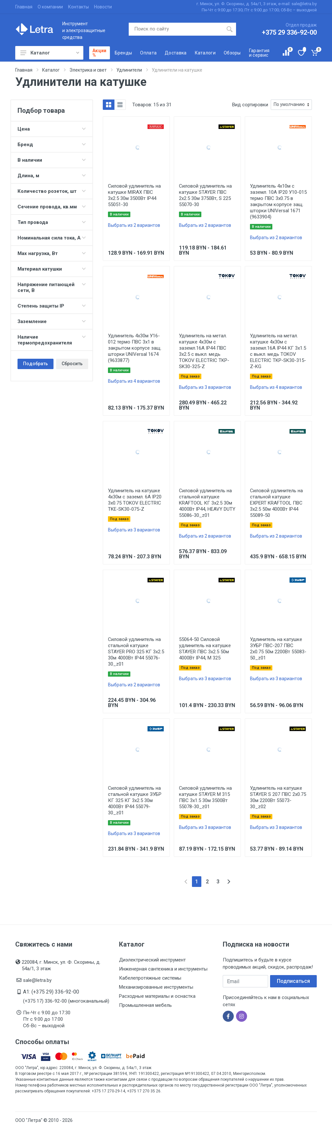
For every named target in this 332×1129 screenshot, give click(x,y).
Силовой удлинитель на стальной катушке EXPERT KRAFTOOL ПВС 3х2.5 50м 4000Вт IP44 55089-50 (276, 503)
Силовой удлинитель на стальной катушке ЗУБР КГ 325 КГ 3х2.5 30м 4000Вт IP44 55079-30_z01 (134, 800)
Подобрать (35, 363)
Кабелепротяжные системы (150, 978)
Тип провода (52, 222)
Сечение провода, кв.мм (52, 207)
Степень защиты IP (52, 306)
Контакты (78, 7)
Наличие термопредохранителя (52, 340)
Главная (23, 7)
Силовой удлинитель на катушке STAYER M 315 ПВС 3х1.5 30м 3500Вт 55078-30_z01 (205, 797)
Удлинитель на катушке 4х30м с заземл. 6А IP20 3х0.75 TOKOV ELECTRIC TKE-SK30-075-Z (134, 500)
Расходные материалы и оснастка (157, 996)
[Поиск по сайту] (176, 29)
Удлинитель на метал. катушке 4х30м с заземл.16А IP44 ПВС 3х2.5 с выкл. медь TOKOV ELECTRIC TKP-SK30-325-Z (204, 351)
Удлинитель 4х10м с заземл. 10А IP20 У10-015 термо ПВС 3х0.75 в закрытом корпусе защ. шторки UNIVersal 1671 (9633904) (278, 201)
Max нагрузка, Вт (52, 253)
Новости (103, 7)
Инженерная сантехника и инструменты (163, 969)
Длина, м (52, 176)
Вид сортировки (250, 105)
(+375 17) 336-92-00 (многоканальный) (66, 1001)
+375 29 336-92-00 (289, 32)
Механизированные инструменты (156, 987)
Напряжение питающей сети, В (52, 287)
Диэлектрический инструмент (152, 960)
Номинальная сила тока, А (52, 238)
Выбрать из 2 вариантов (134, 225)
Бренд (52, 144)
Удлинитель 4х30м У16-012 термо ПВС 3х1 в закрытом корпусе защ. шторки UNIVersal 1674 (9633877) (134, 348)
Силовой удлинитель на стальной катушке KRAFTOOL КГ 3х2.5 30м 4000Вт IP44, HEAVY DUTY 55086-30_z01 (207, 503)
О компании (50, 7)
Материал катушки (52, 269)
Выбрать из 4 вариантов (134, 381)
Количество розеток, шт (52, 191)
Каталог (49, 53)
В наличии (52, 160)
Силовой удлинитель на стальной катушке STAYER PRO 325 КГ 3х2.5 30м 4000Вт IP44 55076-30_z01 (136, 651)
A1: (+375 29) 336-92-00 (51, 992)
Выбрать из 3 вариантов (205, 387)
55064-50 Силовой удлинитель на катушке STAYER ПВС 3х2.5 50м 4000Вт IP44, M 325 (205, 648)
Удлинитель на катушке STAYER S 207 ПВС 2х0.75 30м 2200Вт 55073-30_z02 (278, 797)
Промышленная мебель (145, 1005)
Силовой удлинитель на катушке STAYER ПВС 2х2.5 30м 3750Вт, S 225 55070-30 (205, 195)
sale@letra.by (37, 980)
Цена (52, 129)
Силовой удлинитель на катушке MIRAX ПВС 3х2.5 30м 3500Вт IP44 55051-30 (134, 195)
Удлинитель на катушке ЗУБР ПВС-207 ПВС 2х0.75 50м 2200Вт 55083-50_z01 (278, 648)
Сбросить (72, 363)
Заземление (52, 321)
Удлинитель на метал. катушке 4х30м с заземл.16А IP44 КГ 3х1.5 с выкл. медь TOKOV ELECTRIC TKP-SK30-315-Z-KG (278, 351)
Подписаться (293, 981)
